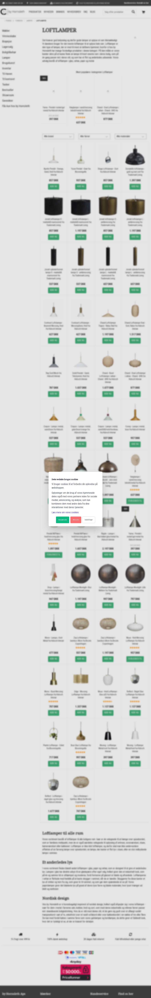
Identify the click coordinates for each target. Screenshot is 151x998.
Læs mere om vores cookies (65, 512)
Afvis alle (76, 520)
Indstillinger (89, 520)
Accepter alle (62, 520)
